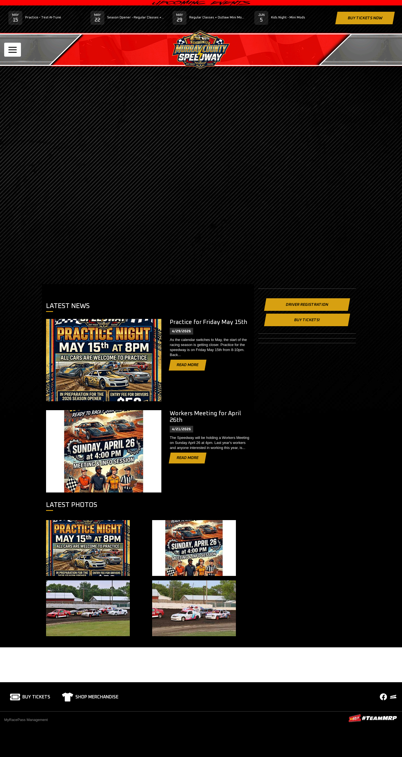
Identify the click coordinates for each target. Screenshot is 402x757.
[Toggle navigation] (12, 50)
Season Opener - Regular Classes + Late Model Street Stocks (135, 17)
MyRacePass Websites (373, 718)
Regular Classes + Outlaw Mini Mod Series (217, 17)
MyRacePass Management (26, 720)
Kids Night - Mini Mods (288, 17)
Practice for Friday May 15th (208, 322)
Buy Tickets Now (364, 18)
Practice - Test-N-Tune (43, 17)
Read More (187, 365)
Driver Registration (307, 305)
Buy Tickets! (307, 320)
